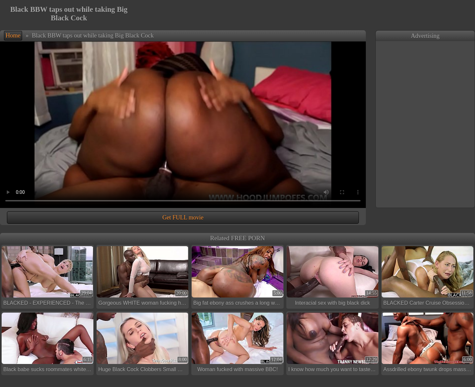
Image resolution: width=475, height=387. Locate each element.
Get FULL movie (182, 217)
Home (13, 35)
